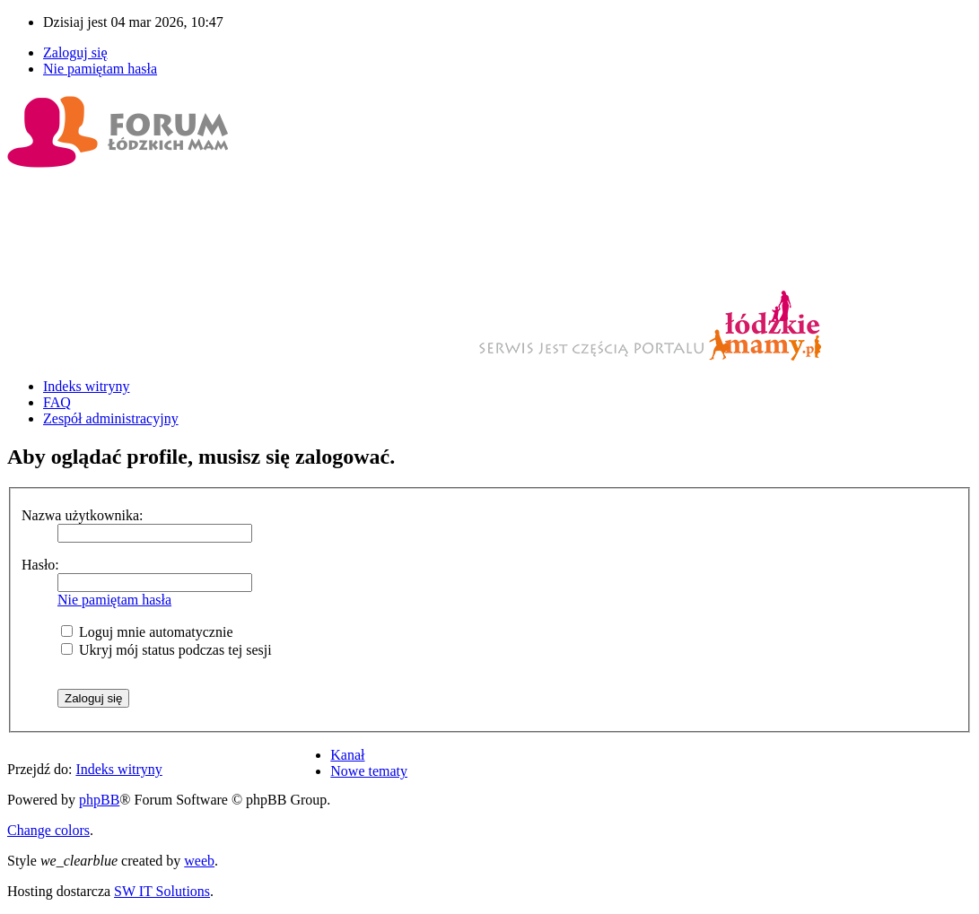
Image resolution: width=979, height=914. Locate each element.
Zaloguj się (75, 52)
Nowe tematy (368, 771)
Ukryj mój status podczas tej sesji (166, 649)
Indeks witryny (86, 386)
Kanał (347, 754)
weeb (199, 860)
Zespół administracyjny (111, 418)
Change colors (48, 830)
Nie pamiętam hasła (100, 68)
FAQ (57, 402)
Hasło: (40, 564)
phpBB (99, 799)
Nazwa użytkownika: (83, 515)
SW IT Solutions (162, 891)
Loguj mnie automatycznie (147, 632)
